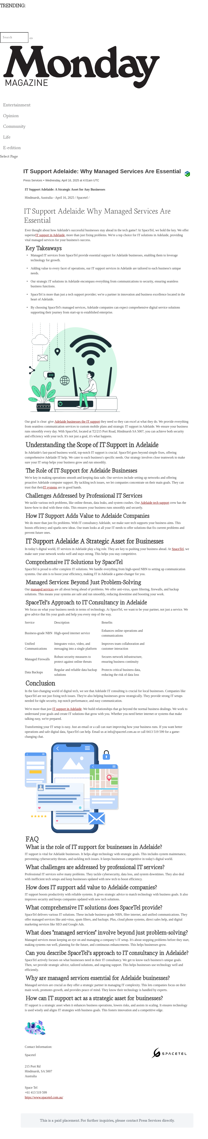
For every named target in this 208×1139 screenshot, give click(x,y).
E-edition (12, 147)
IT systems (50, 494)
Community (14, 126)
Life (7, 137)
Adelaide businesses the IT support (77, 429)
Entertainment (16, 105)
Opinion (11, 115)
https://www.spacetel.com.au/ (44, 1104)
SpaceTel (178, 556)
